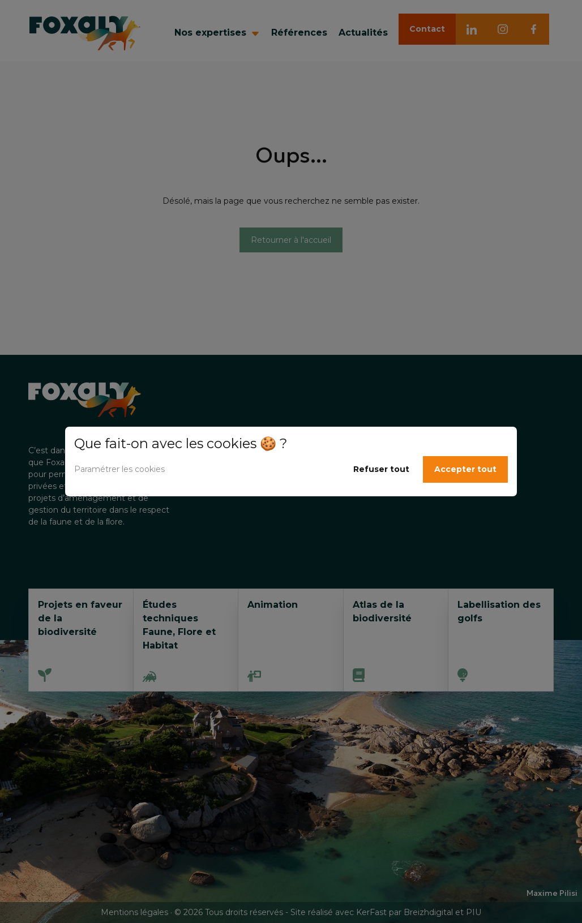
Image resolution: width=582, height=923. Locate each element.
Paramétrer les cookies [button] (119, 469)
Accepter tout (465, 469)
